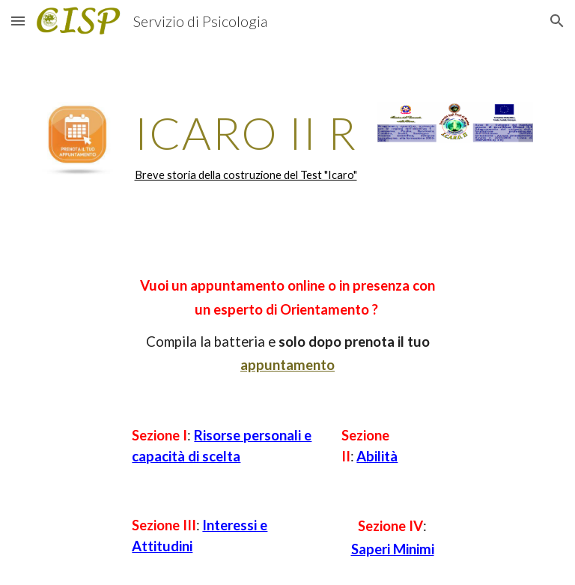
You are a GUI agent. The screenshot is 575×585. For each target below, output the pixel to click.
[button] (18, 20)
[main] (245, 146)
